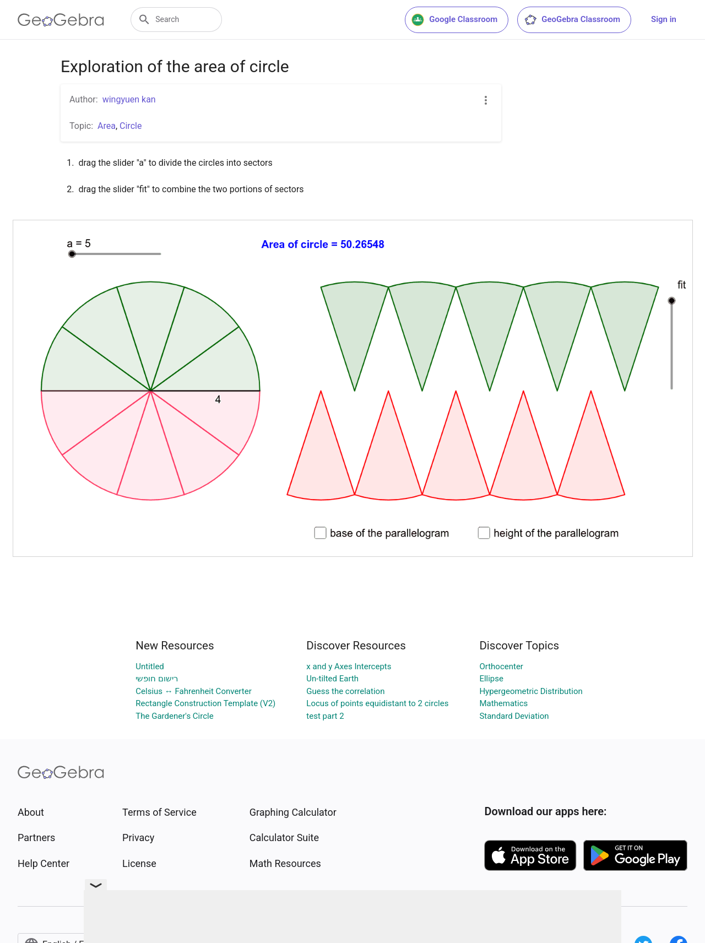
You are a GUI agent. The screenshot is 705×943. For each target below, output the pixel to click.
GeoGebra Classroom (572, 19)
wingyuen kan (129, 99)
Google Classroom (454, 19)
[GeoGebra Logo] (61, 19)
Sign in (663, 19)
